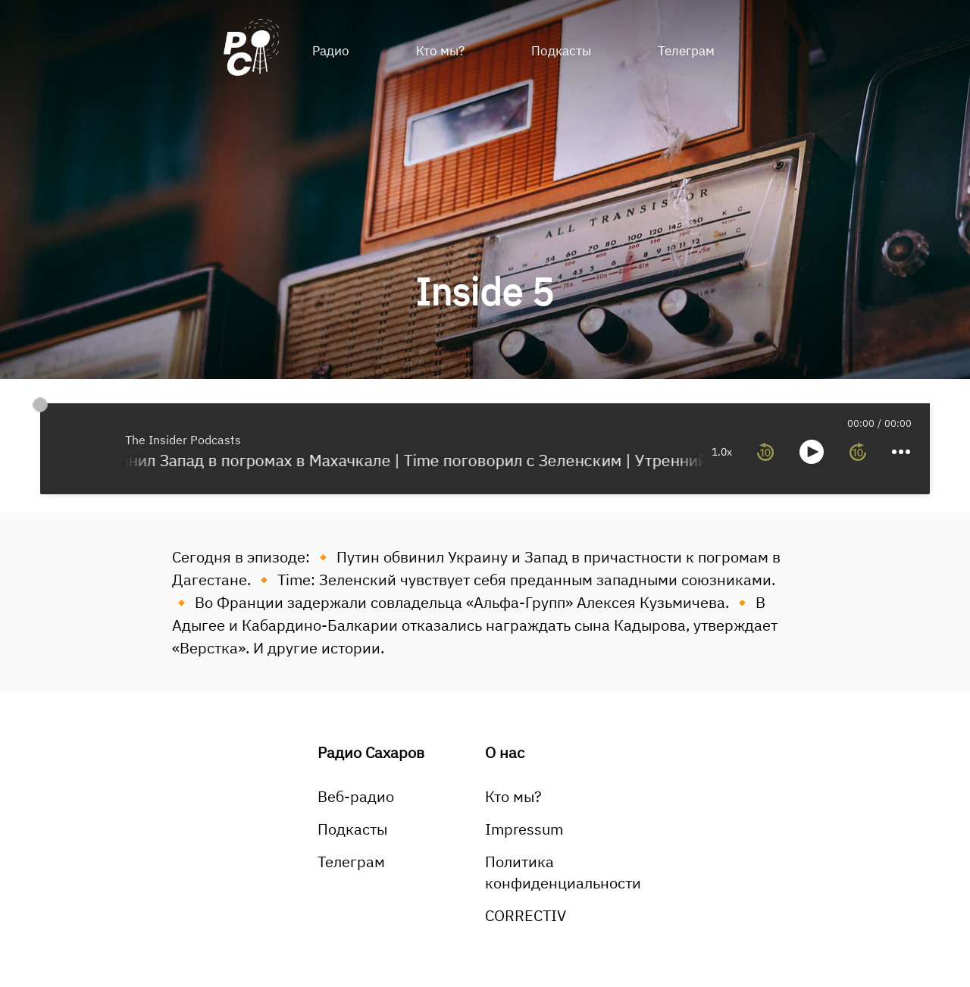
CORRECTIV (525, 915)
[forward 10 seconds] (858, 451)
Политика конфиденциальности (563, 872)
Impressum (524, 829)
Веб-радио (356, 796)
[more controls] (901, 451)
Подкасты (561, 50)
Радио (330, 50)
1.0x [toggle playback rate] (722, 452)
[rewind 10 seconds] (765, 451)
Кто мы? (440, 50)
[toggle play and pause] (811, 452)
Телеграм (686, 50)
